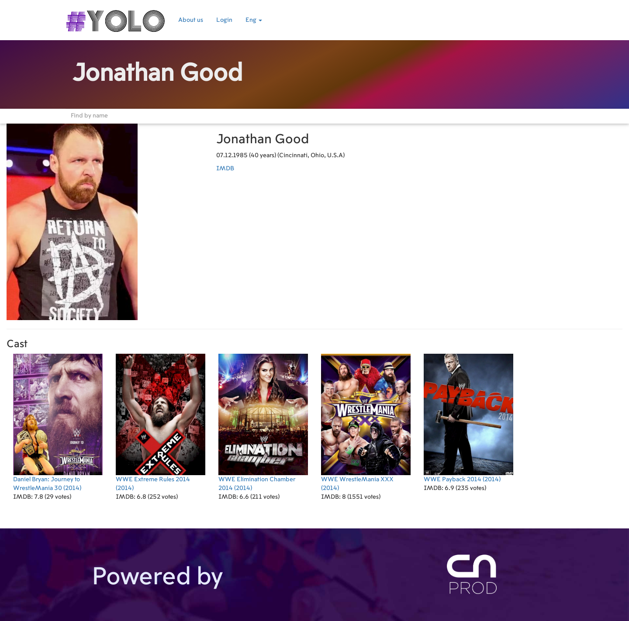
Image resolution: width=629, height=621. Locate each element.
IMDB (225, 169)
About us (190, 20)
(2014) (58, 422)
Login (224, 20)
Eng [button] (253, 20)
